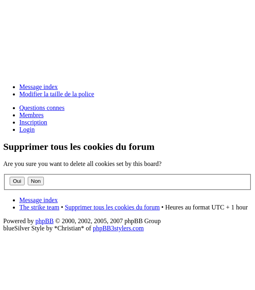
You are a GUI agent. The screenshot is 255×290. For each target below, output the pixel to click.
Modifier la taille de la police (56, 94)
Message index (38, 86)
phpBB (44, 221)
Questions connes (41, 107)
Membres (31, 115)
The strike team (39, 207)
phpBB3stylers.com (118, 228)
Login (27, 129)
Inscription (33, 122)
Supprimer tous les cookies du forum (112, 207)
